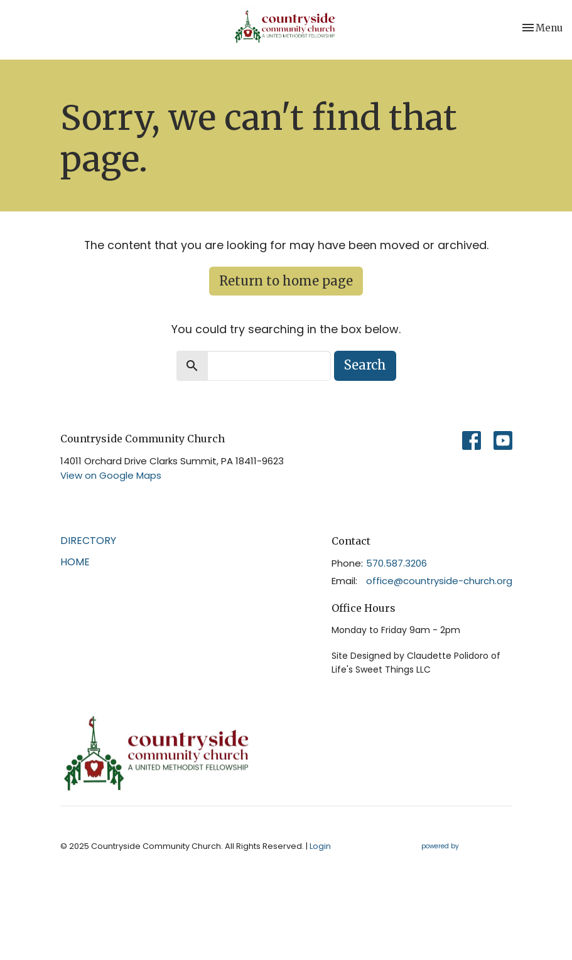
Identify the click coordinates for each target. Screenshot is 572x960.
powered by (466, 846)
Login (320, 846)
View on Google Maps (110, 475)
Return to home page (286, 281)
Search (365, 365)
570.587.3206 (396, 563)
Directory (88, 540)
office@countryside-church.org (439, 580)
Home (75, 562)
